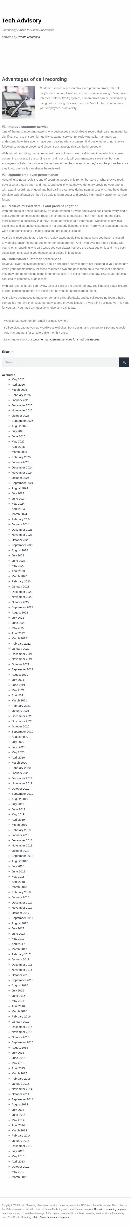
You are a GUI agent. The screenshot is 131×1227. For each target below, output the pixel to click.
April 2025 (18, 446)
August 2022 (20, 612)
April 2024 (18, 509)
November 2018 (22, 845)
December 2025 (22, 405)
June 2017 (18, 933)
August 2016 (20, 985)
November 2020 (22, 721)
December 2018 (22, 840)
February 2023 (21, 581)
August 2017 (20, 923)
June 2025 (18, 436)
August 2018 (20, 861)
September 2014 (22, 1099)
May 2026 (18, 379)
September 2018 (22, 855)
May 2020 (18, 752)
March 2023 (19, 576)
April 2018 (18, 881)
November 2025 (22, 410)
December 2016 (22, 964)
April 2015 (18, 1068)
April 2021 (18, 695)
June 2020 (18, 747)
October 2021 (20, 664)
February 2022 (21, 643)
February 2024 (21, 519)
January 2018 (20, 897)
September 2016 (22, 980)
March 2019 (19, 824)
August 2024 (20, 488)
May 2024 (18, 503)
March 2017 (19, 949)
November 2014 (22, 1089)
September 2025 (22, 420)
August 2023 (20, 550)
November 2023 (22, 534)
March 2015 (19, 1073)
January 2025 (20, 462)
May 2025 (18, 441)
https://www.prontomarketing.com (51, 1217)
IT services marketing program (110, 1209)
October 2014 (20, 1094)
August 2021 (20, 674)
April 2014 (18, 1125)
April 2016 (18, 1006)
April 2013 (18, 1161)
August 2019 (20, 799)
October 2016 (20, 975)
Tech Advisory (21, 20)
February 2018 (21, 892)
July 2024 (18, 493)
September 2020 (22, 731)
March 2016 (19, 1011)
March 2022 (19, 638)
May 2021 (18, 690)
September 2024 (22, 483)
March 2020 (19, 762)
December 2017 (22, 902)
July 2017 (18, 928)
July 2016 (18, 990)
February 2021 (21, 705)
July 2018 (18, 866)
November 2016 (22, 969)
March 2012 (19, 1177)
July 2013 (18, 1151)
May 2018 (18, 876)
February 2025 (21, 457)
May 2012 (18, 1171)
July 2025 (18, 431)
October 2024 (20, 477)
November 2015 (22, 1032)
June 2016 (18, 995)
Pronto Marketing (29, 37)
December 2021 (22, 654)
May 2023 (18, 565)
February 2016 (21, 1016)
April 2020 (18, 757)
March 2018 (19, 886)
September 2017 (22, 918)
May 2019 (18, 814)
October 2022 (20, 602)
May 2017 (18, 938)
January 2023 (20, 586)
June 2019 (18, 809)
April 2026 (18, 384)
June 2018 (18, 871)
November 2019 (22, 783)
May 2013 (18, 1156)
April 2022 (18, 633)
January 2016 (20, 1021)
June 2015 (18, 1058)
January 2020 (20, 773)
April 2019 (18, 819)
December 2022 (22, 591)
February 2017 (21, 954)
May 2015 (18, 1063)
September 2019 (22, 793)
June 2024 (18, 498)
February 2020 (21, 767)
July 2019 (18, 804)
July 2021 (18, 679)
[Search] (124, 362)
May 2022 (18, 628)
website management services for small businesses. (66, 339)
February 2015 (21, 1078)
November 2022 (22, 596)
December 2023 (22, 529)
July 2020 (18, 741)
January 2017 (20, 959)
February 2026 (21, 395)
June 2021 (18, 685)
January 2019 (20, 835)
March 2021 (19, 700)
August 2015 (20, 1047)
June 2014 (18, 1114)
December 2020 (22, 716)
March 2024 (19, 514)
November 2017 (22, 907)
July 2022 (18, 617)
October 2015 (20, 1037)
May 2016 (18, 1000)
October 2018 (20, 850)
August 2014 (20, 1104)
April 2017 (18, 944)
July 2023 (18, 555)
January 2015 (20, 1083)
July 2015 (18, 1052)
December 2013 (22, 1145)
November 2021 (22, 659)
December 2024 (22, 467)
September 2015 (22, 1042)
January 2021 (20, 710)
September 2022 (22, 607)
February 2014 (21, 1135)
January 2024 (20, 524)
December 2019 (22, 778)
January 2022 (20, 648)
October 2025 (20, 415)
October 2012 (20, 1166)
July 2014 (18, 1109)
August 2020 (20, 736)
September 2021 (22, 669)
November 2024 (22, 472)
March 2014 (19, 1130)
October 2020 (20, 726)
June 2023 (18, 560)
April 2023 (18, 571)
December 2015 (22, 1026)
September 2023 (22, 545)
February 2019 (21, 830)
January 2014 (20, 1140)
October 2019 (20, 788)
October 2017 (20, 912)
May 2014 (18, 1120)
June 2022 (18, 622)
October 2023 (20, 540)
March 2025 (19, 451)
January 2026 (20, 400)
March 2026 (19, 389)
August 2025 (20, 426)
